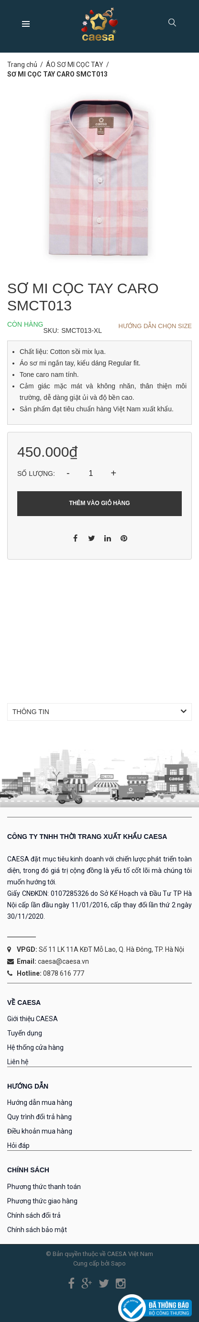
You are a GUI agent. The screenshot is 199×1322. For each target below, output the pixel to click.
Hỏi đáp (18, 1145)
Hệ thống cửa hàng (35, 1047)
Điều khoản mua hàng (39, 1131)
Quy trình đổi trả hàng (39, 1117)
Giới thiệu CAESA (32, 1019)
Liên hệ (17, 1062)
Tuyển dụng (24, 1033)
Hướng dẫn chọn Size (155, 326)
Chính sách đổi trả (34, 1215)
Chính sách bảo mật (37, 1230)
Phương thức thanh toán (44, 1186)
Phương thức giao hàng (42, 1201)
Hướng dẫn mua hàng (39, 1102)
